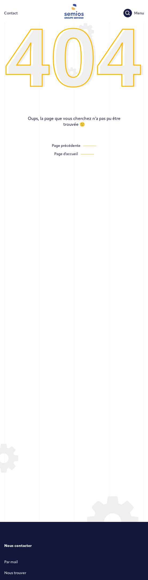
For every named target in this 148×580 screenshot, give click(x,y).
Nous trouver (15, 573)
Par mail (11, 562)
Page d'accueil (66, 154)
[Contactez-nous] (11, 13)
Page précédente (66, 146)
